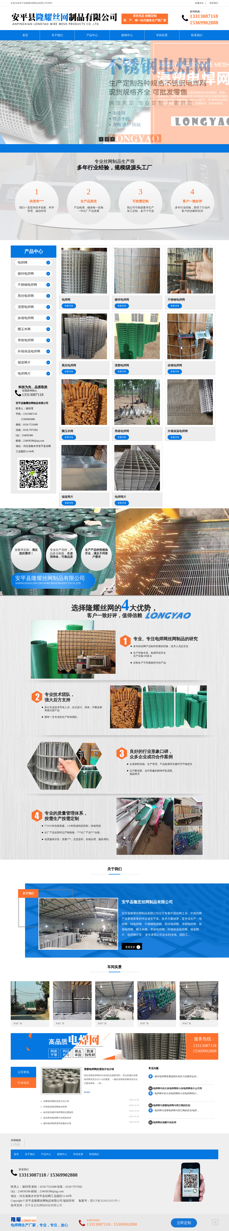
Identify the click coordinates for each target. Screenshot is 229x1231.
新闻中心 (127, 35)
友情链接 (16, 1140)
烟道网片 (24, 362)
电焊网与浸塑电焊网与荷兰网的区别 (171, 1105)
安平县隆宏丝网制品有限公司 (147, 902)
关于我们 (57, 35)
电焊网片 (24, 373)
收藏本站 (199, 3)
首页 (25, 35)
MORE (87, 1092)
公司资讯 (23, 1072)
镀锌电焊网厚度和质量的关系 (57, 1123)
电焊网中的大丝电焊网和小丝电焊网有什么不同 (177, 1088)
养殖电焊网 (26, 340)
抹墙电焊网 (26, 318)
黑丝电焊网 (26, 296)
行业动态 (23, 1082)
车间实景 (162, 35)
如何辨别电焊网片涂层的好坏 (57, 1118)
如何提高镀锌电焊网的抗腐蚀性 (58, 1112)
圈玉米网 (24, 329)
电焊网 (22, 262)
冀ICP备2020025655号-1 (105, 1200)
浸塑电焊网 (26, 307)
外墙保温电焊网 (29, 351)
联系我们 (214, 3)
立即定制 (184, 1223)
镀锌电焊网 (26, 273)
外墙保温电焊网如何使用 (55, 1106)
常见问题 (153, 1068)
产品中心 (92, 35)
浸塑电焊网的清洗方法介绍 (99, 1069)
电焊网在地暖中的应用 (164, 1122)
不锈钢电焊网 (27, 284)
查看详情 (69, 306)
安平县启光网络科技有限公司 (43, 1205)
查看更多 (130, 947)
